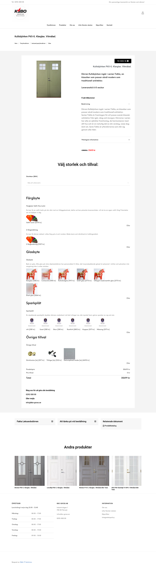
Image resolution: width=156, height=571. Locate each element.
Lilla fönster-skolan (109, 510)
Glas (49, 43)
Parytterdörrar (24, 43)
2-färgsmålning (32, 230)
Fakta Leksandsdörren (27, 421)
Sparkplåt (30, 311)
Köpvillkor (105, 513)
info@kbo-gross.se (63, 513)
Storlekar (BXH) (31, 176)
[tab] (106, 119)
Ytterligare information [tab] (89, 140)
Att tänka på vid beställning (72, 421)
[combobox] (78, 183)
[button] (35, 421)
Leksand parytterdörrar (38, 43)
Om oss (104, 506)
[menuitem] (51, 25)
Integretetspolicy (108, 516)
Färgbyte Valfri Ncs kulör (35, 206)
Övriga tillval (31, 345)
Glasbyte (29, 260)
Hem (16, 43)
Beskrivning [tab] (85, 104)
